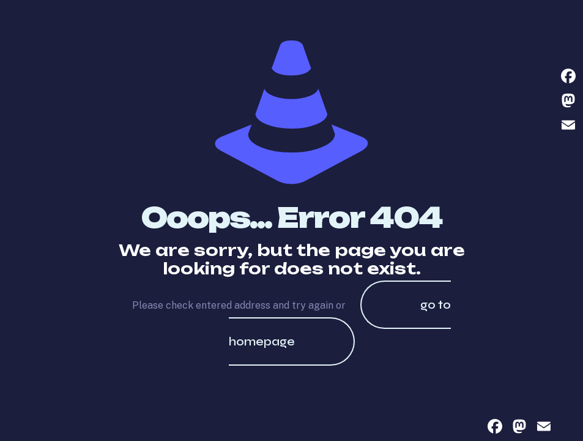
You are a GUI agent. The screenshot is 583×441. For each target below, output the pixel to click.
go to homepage (340, 323)
